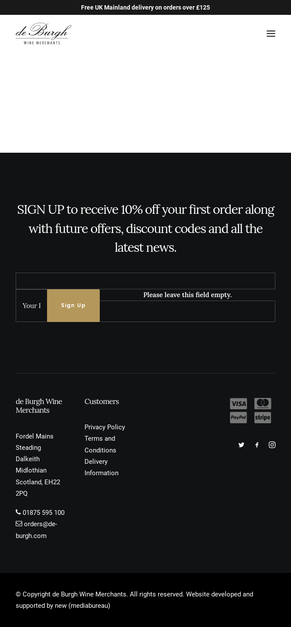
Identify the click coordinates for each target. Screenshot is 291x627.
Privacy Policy (105, 427)
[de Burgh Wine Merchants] (43, 34)
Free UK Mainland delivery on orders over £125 (145, 7)
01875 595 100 (43, 513)
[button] (271, 33)
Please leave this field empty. (187, 295)
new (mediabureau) (82, 606)
